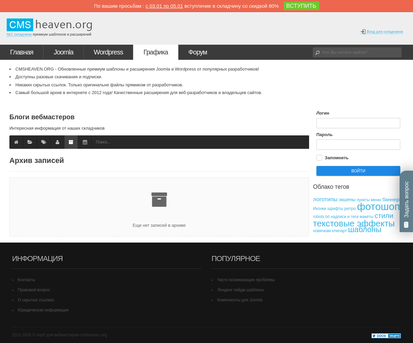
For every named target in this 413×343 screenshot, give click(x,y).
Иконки (319, 208)
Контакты (26, 279)
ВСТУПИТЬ (301, 6)
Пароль (324, 134)
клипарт (339, 230)
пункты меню (369, 200)
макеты (366, 216)
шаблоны (364, 229)
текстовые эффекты (354, 223)
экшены (347, 199)
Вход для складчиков (381, 32)
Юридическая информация (43, 310)
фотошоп (378, 206)
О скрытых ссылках (36, 300)
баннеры (392, 199)
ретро (350, 208)
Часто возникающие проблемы (246, 279)
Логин (322, 113)
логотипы (325, 199)
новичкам (322, 230)
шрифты (335, 208)
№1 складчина (19, 34)
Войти (358, 171)
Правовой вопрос (34, 290)
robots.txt (321, 216)
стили (383, 215)
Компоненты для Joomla (239, 300)
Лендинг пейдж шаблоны (240, 290)
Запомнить (337, 157)
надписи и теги (345, 216)
